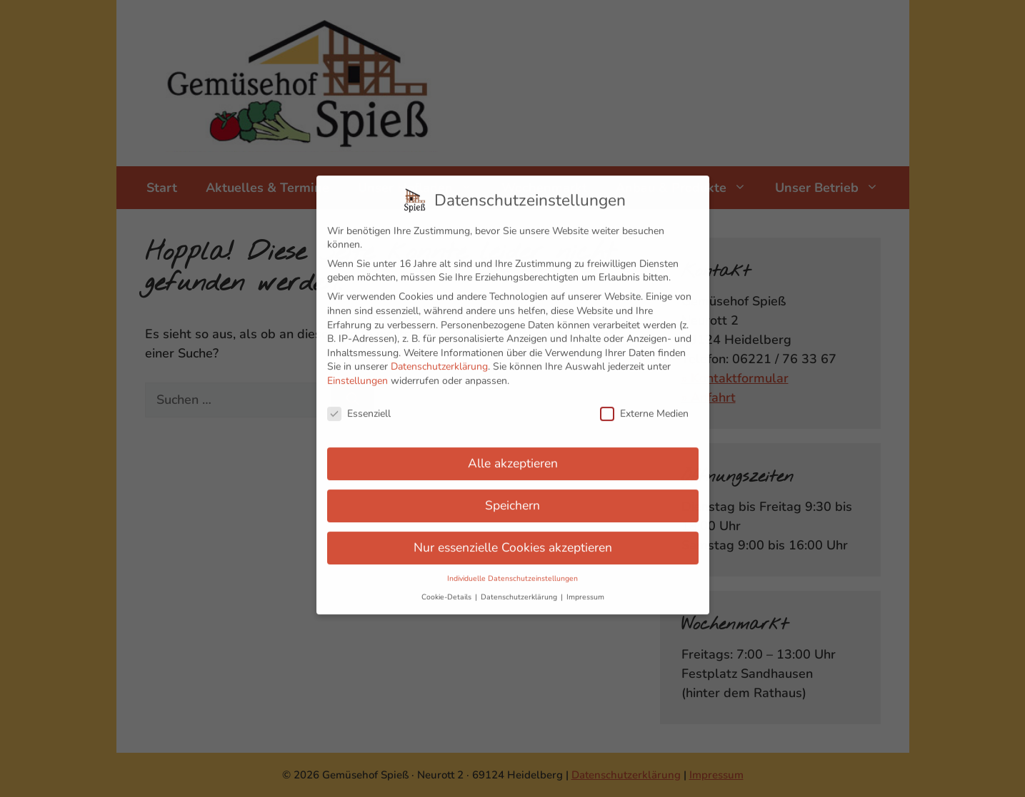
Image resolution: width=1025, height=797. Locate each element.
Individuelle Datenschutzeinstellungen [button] (512, 569)
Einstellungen (357, 371)
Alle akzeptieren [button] (513, 454)
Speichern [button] (512, 496)
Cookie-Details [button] (447, 587)
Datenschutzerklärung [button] (520, 587)
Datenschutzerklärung (439, 358)
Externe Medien (644, 404)
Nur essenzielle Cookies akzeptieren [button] (513, 538)
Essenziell (359, 404)
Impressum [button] (585, 587)
